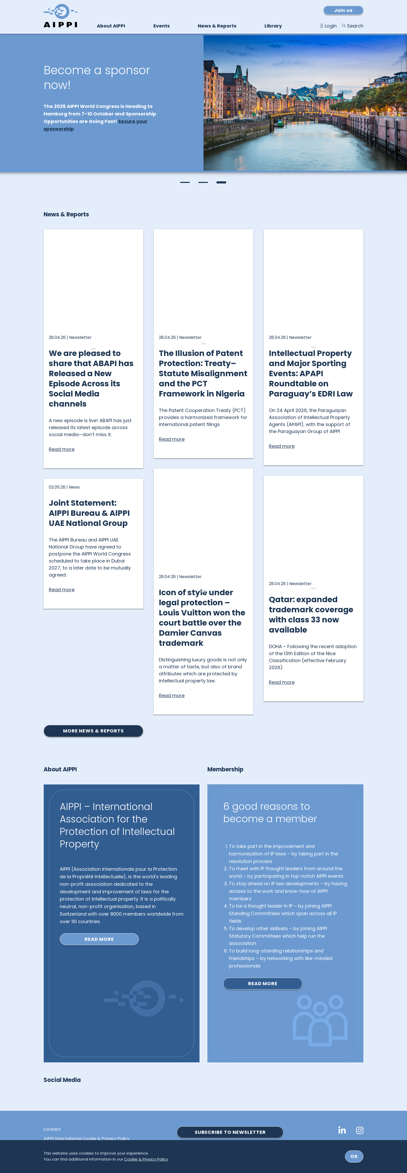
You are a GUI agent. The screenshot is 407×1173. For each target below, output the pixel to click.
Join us (343, 10)
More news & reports (93, 731)
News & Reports (217, 26)
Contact (52, 1129)
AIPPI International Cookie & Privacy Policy (87, 1139)
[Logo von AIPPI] (60, 15)
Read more (99, 939)
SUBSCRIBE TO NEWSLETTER (230, 1132)
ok (354, 1156)
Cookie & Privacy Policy (146, 1159)
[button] (185, 182)
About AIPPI (111, 26)
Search (355, 26)
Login (331, 26)
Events (161, 26)
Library (273, 26)
